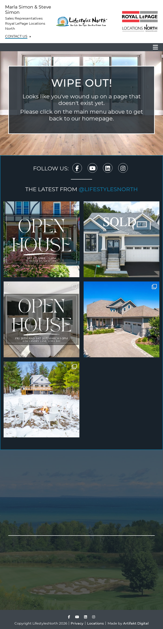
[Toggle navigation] (154, 47)
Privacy (77, 623)
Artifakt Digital (136, 623)
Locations (95, 623)
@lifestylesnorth (108, 189)
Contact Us (16, 36)
